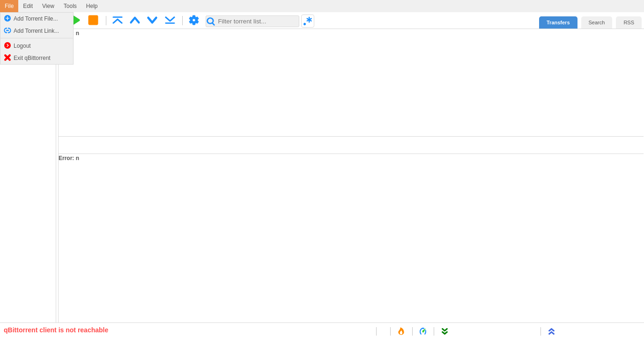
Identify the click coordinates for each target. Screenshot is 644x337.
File (9, 6)
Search (597, 22)
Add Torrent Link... (31, 30)
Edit (28, 6)
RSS (628, 22)
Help (92, 6)
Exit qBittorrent (27, 57)
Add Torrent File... (31, 18)
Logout (17, 45)
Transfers (558, 22)
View (48, 6)
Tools (70, 6)
